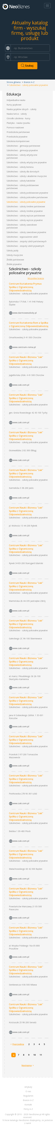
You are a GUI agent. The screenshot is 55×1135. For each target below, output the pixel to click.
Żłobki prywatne (14, 264)
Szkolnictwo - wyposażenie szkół (22, 236)
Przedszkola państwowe (18, 132)
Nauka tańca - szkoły (17, 113)
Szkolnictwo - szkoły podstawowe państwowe (23, 187)
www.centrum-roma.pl (24, 347)
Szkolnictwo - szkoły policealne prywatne (26, 201)
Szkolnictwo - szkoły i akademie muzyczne (27, 176)
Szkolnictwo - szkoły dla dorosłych (23, 171)
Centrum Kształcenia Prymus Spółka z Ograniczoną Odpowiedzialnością (25, 287)
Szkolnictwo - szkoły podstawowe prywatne (27, 192)
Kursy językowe (14, 104)
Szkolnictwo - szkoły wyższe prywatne (25, 220)
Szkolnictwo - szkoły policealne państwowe (27, 197)
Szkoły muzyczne (15, 255)
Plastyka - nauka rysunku (18, 123)
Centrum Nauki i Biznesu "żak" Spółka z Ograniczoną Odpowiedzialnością (26, 360)
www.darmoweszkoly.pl (25, 313)
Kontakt (28, 1104)
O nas (28, 1091)
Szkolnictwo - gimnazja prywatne (22, 150)
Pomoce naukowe (15, 127)
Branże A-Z (29, 82)
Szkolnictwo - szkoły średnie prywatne (25, 211)
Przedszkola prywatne (17, 136)
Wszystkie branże (36, 278)
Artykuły (28, 1087)
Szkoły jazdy (12, 250)
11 (41, 1054)
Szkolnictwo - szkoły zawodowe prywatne (26, 232)
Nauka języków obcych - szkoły (21, 109)
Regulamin (28, 1095)
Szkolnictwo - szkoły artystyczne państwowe (22, 156)
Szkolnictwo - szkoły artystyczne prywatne (27, 162)
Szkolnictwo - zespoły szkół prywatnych (25, 246)
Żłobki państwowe (15, 259)
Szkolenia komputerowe (18, 141)
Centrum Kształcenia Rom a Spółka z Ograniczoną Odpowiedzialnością (28, 324)
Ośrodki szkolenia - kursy (18, 118)
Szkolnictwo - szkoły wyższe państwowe (26, 215)
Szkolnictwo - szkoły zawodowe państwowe (22, 226)
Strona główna (14, 82)
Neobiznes (16, 6)
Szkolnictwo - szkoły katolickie (21, 180)
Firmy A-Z (28, 1109)
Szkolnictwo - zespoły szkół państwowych (26, 241)
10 (34, 1054)
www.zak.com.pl (21, 384)
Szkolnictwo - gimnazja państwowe (23, 145)
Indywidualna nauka (16, 100)
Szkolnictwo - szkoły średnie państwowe (26, 206)
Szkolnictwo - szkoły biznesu (20, 167)
